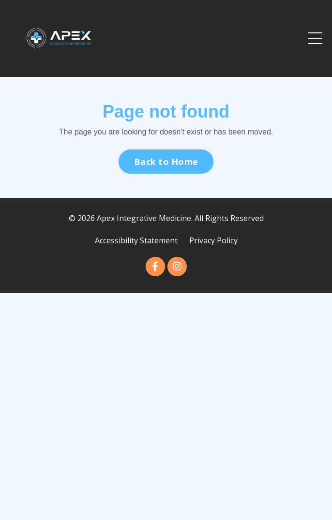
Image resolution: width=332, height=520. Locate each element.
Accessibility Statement (136, 240)
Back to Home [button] (166, 161)
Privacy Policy (213, 240)
